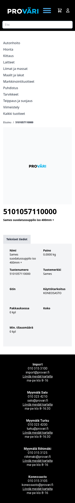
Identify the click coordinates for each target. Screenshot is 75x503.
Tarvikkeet (10, 94)
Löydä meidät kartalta (38, 376)
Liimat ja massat (15, 68)
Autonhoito (11, 43)
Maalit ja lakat (13, 75)
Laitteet (9, 62)
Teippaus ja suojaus (17, 101)
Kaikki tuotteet (14, 113)
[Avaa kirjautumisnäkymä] (67, 10)
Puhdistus (10, 88)
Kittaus (8, 56)
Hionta (8, 49)
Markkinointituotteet (18, 81)
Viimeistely (11, 107)
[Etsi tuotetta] (37, 25)
